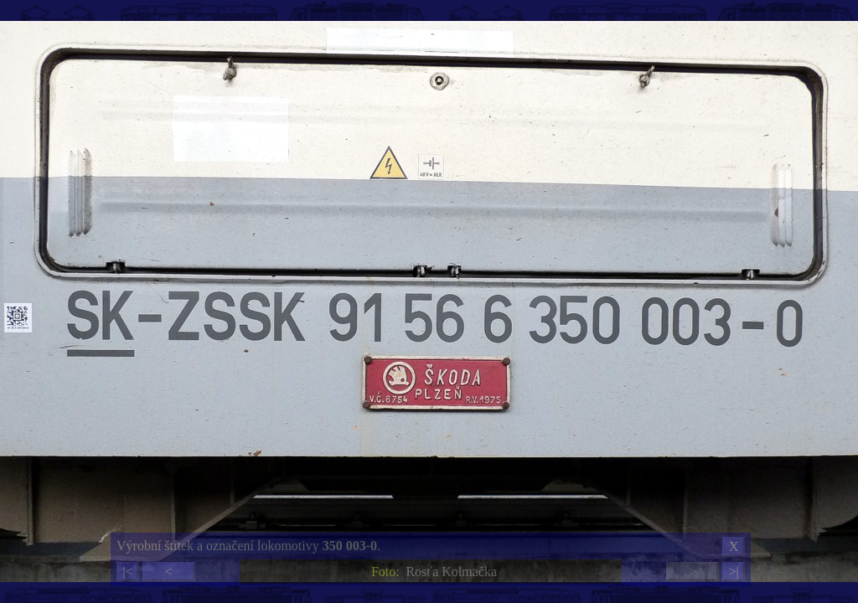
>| (733, 571)
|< (127, 571)
